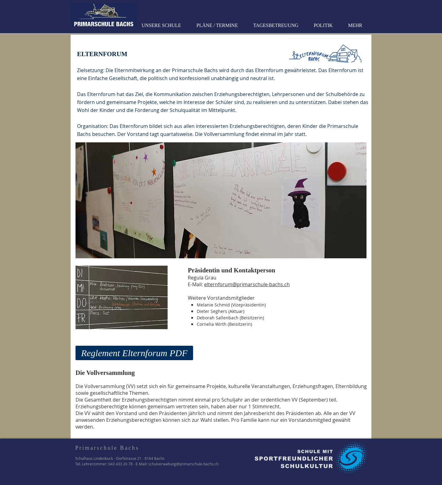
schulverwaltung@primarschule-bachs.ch (183, 463)
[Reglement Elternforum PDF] (134, 353)
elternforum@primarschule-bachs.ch (247, 284)
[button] (162, 25)
